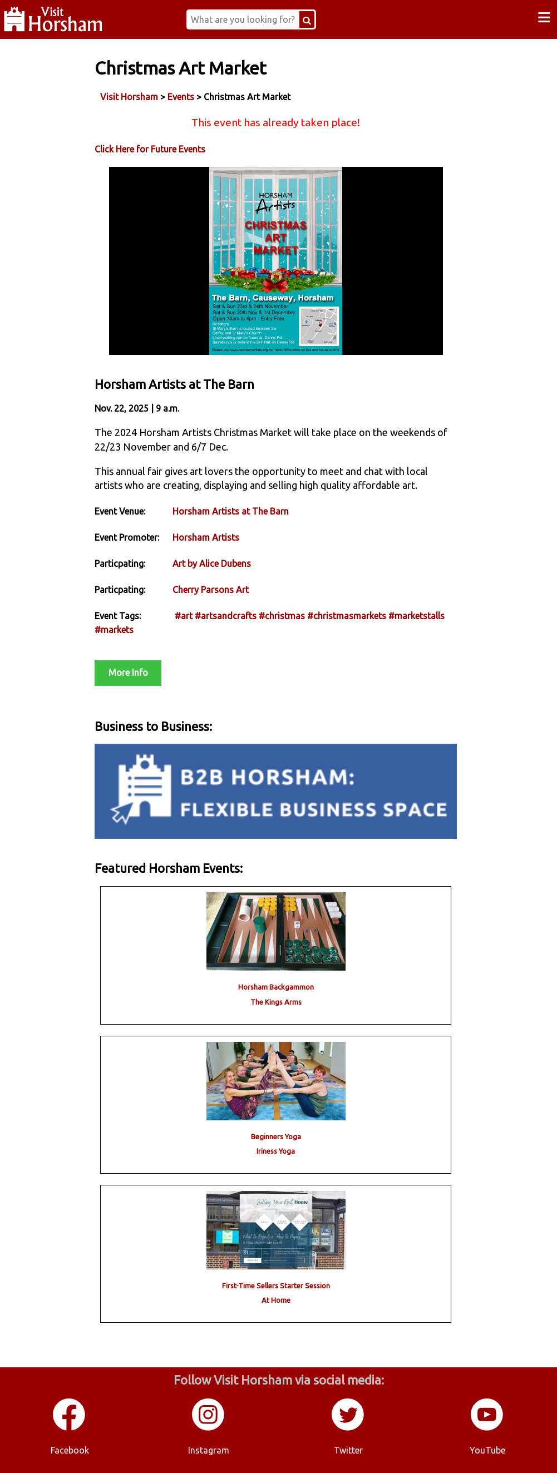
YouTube (487, 1450)
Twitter (348, 1450)
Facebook (70, 1450)
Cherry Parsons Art (210, 590)
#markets (114, 630)
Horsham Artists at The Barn (230, 511)
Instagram (208, 1450)
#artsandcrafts (226, 616)
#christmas (282, 616)
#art (184, 616)
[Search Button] (307, 19)
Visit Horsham (129, 97)
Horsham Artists (205, 537)
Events (180, 97)
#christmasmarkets (346, 616)
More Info (128, 673)
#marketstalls (416, 616)
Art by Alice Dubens (211, 563)
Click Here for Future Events (150, 149)
